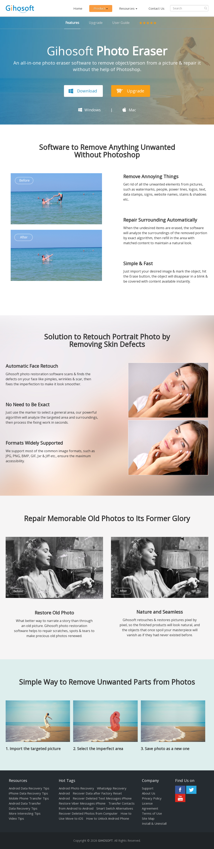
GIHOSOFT (105, 841)
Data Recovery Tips (23, 808)
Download (87, 91)
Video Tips (16, 818)
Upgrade (96, 22)
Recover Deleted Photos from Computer (88, 813)
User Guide (121, 22)
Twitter (191, 790)
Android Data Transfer (25, 803)
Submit (205, 8)
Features (72, 22)
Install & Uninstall (154, 823)
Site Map (148, 818)
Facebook (180, 790)
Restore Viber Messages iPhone (82, 803)
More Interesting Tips (25, 813)
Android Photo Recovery (76, 788)
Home (77, 8)
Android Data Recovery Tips (29, 788)
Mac (132, 109)
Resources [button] (128, 8)
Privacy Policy (152, 798)
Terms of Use (152, 813)
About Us (148, 793)
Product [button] (101, 8)
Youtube (180, 798)
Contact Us (156, 8)
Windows (92, 109)
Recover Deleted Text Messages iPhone (102, 798)
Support (147, 788)
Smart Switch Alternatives (114, 808)
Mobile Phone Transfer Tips (29, 798)
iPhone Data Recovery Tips (28, 793)
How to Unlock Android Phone (107, 818)
